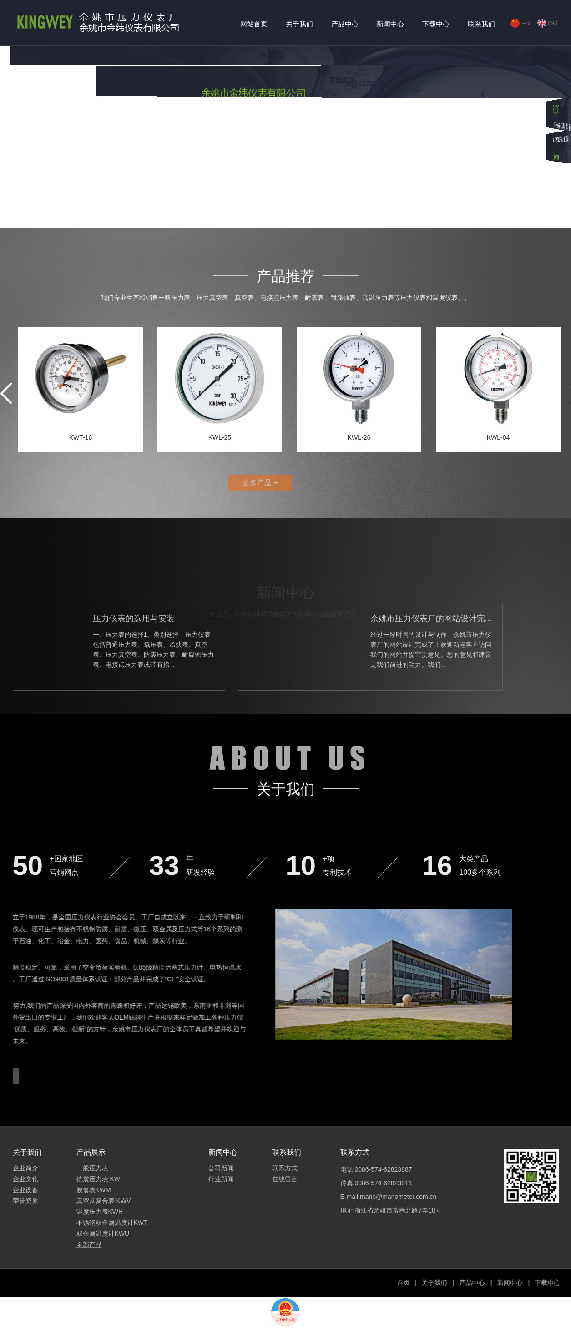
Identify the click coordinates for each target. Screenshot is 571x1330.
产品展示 (91, 1152)
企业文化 (25, 1179)
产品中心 (345, 24)
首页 (475, 1282)
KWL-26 (359, 437)
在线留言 (285, 1179)
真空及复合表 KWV (103, 1200)
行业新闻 (221, 1179)
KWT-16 (80, 437)
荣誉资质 (25, 1200)
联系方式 (285, 1168)
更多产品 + (230, 483)
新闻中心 (390, 24)
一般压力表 (92, 1168)
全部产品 (89, 1244)
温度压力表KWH (99, 1211)
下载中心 (436, 24)
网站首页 (254, 24)
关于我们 (299, 24)
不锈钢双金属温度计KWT (112, 1222)
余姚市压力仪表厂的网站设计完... (336, 618)
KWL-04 (498, 437)
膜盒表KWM (93, 1189)
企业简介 (25, 1168)
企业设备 (25, 1189)
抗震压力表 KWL (100, 1179)
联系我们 (481, 24)
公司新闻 (221, 1168)
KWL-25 (220, 437)
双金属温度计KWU (103, 1233)
